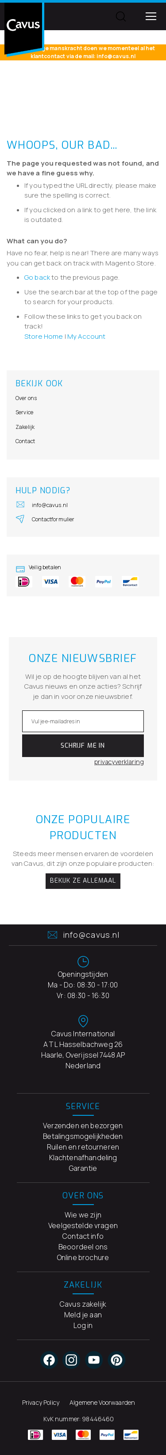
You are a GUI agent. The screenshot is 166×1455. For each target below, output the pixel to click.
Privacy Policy (40, 1402)
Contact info (83, 1236)
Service (24, 412)
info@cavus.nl (41, 504)
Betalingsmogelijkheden (83, 1136)
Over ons (26, 398)
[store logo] (24, 30)
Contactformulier (44, 518)
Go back (37, 277)
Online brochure (83, 1257)
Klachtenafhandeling (83, 1157)
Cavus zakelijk (83, 1304)
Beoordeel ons (83, 1247)
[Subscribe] (83, 745)
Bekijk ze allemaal (83, 880)
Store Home (43, 336)
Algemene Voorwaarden (102, 1402)
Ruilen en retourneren (83, 1147)
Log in (83, 1325)
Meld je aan (83, 1315)
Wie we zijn (83, 1215)
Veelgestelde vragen (83, 1225)
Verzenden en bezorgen (83, 1125)
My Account (86, 336)
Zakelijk (25, 427)
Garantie (83, 1168)
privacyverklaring (119, 762)
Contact (25, 441)
